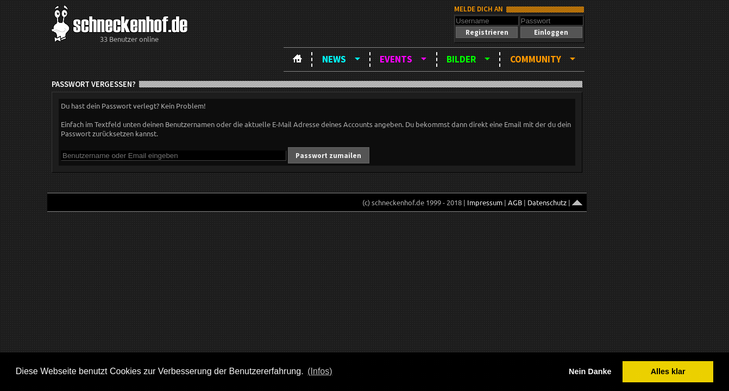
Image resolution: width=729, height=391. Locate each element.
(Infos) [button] (319, 371)
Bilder (461, 59)
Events (396, 59)
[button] (487, 32)
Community (535, 59)
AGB (515, 202)
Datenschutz (547, 202)
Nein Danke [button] (590, 371)
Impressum (484, 202)
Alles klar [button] (668, 371)
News (334, 59)
